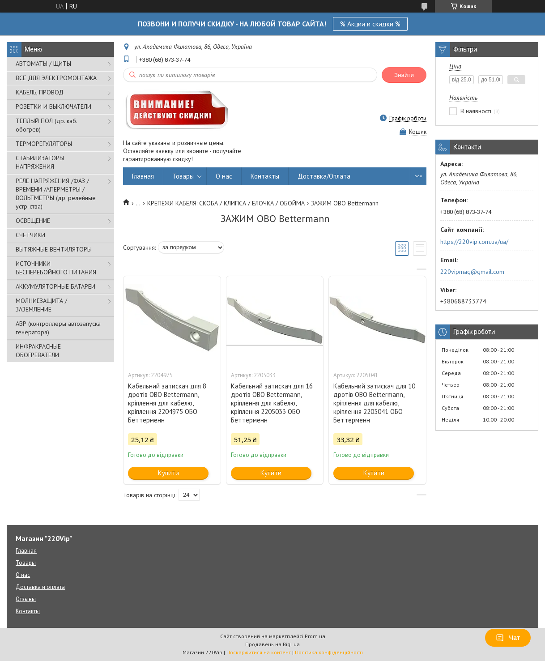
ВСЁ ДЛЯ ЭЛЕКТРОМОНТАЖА (56, 78)
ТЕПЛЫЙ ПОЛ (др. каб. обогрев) (46, 125)
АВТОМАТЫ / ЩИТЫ (43, 64)
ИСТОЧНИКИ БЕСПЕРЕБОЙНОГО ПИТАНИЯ (56, 268)
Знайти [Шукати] (404, 75)
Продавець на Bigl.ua (272, 644)
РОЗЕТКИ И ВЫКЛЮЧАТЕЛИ (53, 106)
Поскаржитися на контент (258, 652)
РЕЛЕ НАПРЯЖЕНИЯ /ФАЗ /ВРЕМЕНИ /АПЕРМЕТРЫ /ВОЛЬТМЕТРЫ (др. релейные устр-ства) (56, 193)
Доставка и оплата (40, 587)
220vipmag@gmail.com (472, 272)
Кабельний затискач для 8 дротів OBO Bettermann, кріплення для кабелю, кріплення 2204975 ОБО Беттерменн (167, 403)
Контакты (265, 176)
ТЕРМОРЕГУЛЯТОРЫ (44, 144)
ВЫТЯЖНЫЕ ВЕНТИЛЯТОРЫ (54, 249)
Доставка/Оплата (324, 176)
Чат (508, 638)
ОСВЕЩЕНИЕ (33, 221)
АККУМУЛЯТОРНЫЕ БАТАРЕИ (55, 286)
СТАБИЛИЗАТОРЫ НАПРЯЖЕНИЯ (40, 162)
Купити (168, 473)
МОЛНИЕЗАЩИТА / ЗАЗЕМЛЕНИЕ (41, 305)
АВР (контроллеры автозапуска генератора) (58, 328)
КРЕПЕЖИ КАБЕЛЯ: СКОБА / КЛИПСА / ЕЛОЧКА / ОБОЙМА (226, 203)
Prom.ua (315, 636)
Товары (183, 176)
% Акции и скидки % (370, 23)
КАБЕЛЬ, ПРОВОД (40, 92)
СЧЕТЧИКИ (30, 235)
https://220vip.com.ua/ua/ (474, 242)
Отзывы (26, 599)
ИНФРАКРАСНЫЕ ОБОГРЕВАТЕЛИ (38, 350)
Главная (143, 176)
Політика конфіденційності (329, 652)
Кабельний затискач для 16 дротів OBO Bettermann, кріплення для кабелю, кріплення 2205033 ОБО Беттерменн (272, 403)
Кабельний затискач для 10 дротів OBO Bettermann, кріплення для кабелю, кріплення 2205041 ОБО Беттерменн (374, 403)
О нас (224, 176)
